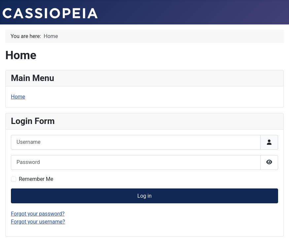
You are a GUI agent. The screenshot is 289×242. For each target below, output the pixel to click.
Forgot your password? (37, 214)
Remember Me (36, 179)
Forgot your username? (38, 222)
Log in (144, 196)
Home (18, 97)
